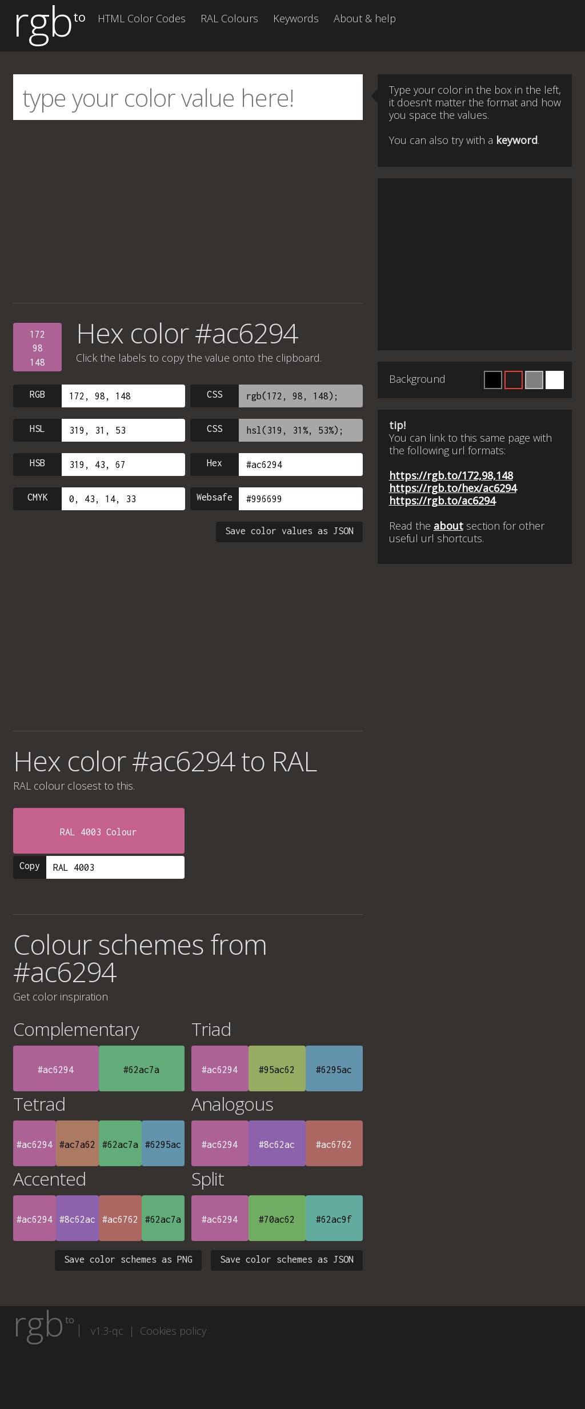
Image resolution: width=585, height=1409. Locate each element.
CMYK (37, 497)
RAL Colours (229, 18)
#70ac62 (277, 1219)
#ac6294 (56, 1069)
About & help (365, 18)
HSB (37, 463)
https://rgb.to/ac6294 (442, 500)
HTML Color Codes (142, 18)
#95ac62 (277, 1069)
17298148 (37, 348)
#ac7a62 (77, 1144)
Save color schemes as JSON (287, 1259)
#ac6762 (334, 1144)
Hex (214, 463)
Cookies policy (173, 1331)
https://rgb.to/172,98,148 (451, 475)
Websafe (215, 497)
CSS (214, 394)
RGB (37, 394)
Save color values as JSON (289, 531)
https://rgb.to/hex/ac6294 (452, 488)
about (448, 526)
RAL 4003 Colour (98, 832)
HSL (37, 428)
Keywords (296, 18)
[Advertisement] (188, 211)
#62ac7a (141, 1069)
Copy (29, 865)
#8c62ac (277, 1144)
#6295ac (334, 1069)
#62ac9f (334, 1219)
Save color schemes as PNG (128, 1259)
